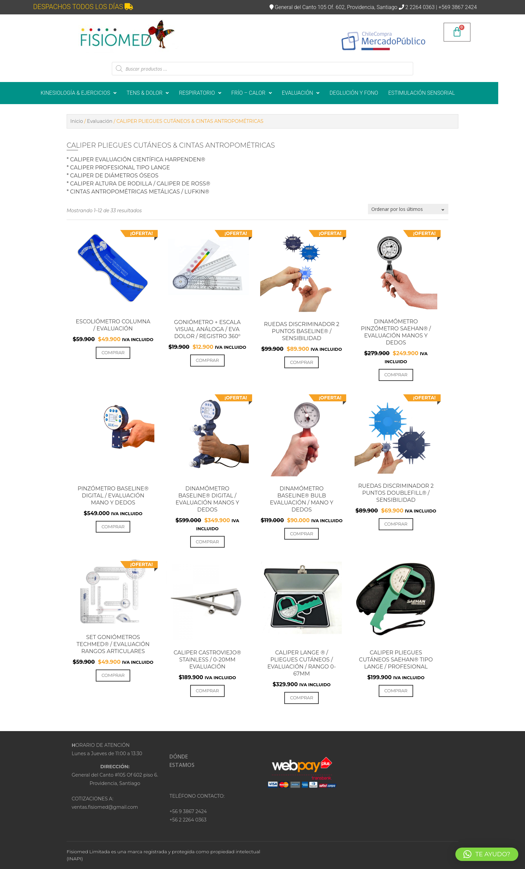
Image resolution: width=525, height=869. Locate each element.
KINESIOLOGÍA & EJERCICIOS (93, 93)
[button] (93, 93)
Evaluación (99, 121)
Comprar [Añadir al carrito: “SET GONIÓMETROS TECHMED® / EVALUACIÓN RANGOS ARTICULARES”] (113, 675)
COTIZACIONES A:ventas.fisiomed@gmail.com (105, 803)
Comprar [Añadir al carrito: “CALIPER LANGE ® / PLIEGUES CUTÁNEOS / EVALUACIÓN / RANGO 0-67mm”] (301, 697)
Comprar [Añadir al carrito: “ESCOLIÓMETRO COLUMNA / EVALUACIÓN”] (113, 352)
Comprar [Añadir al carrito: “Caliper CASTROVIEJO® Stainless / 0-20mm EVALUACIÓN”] (207, 690)
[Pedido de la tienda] (408, 209)
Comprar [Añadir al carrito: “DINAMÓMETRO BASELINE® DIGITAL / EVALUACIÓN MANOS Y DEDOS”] (207, 541)
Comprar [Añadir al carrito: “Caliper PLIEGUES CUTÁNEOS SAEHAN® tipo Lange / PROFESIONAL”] (395, 690)
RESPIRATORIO (215, 93)
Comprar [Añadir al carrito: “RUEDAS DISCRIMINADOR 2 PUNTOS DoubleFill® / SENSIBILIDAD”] (395, 524)
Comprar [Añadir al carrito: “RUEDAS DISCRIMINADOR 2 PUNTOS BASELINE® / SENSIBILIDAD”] (301, 362)
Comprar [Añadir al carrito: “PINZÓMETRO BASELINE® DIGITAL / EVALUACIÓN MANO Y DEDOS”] (113, 526)
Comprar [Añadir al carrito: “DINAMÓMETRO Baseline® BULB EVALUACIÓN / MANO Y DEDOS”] (301, 533)
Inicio (76, 121)
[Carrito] (457, 32)
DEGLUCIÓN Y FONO (368, 93)
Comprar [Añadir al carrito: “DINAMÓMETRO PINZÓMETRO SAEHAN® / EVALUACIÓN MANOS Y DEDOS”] (395, 374)
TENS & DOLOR (162, 93)
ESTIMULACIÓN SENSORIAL (436, 93)
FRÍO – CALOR (266, 93)
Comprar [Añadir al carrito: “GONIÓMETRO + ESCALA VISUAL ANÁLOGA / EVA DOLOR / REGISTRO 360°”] (207, 360)
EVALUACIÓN (315, 93)
